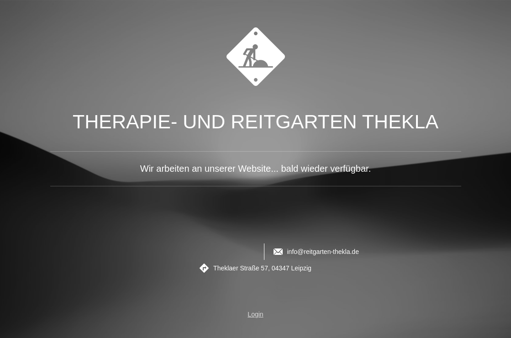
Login (255, 314)
